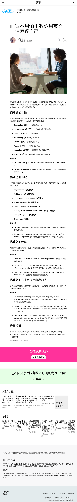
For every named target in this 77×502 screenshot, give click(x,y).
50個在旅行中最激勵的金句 (8, 422)
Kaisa (46, 434)
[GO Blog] (8, 11)
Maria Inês (8, 405)
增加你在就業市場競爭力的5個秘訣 (48, 398)
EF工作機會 (71, 493)
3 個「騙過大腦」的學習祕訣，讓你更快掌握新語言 (8, 399)
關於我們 (45, 493)
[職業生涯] (61, 402)
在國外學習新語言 (38, 357)
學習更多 (38, 379)
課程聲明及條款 (59, 498)
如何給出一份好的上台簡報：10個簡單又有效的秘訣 (34, 399)
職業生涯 (22, 41)
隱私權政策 (48, 498)
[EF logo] (6, 493)
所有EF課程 (61, 493)
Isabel (59, 428)
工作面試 (25, 340)
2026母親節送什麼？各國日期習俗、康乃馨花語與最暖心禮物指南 (34, 425)
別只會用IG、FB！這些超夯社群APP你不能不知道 (21, 424)
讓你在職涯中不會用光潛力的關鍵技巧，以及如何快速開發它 (21, 399)
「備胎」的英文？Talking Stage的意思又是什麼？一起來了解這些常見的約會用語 (48, 426)
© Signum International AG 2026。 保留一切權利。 (60, 500)
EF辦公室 (53, 493)
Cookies (68, 498)
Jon (32, 405)
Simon (7, 426)
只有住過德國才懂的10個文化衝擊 (61, 423)
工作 (20, 340)
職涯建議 (16, 340)
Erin (23, 39)
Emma (20, 405)
